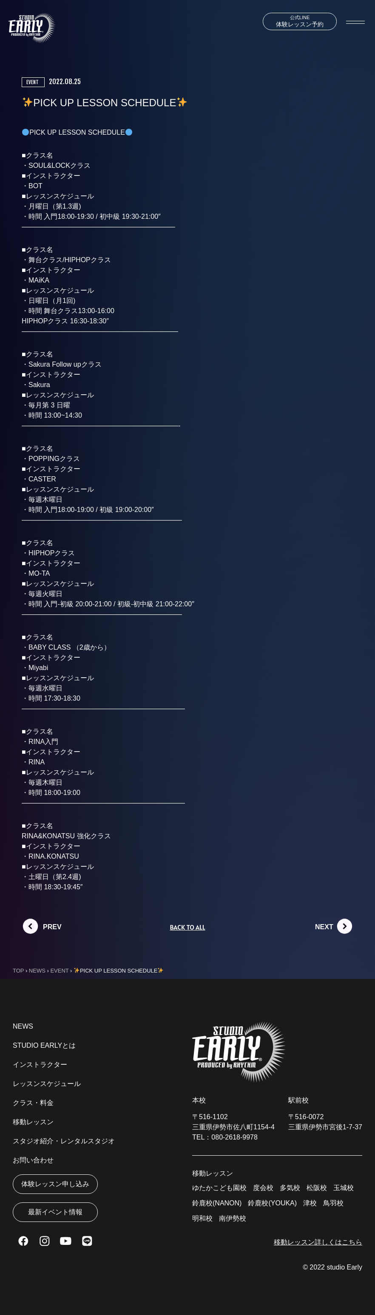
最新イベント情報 (55, 1212)
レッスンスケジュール (47, 1083)
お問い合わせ (33, 1160)
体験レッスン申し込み (55, 1184)
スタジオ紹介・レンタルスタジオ (64, 1141)
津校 (310, 1203)
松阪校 (317, 1187)
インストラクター (40, 1064)
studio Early (344, 1267)
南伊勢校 (232, 1218)
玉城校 (343, 1187)
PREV (52, 926)
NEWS (23, 1026)
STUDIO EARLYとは (44, 1045)
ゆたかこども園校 (219, 1187)
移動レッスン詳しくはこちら (318, 1242)
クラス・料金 (33, 1102)
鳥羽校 (333, 1203)
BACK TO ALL (187, 927)
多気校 (290, 1187)
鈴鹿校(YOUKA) (272, 1203)
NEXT (324, 926)
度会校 (263, 1187)
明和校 (202, 1218)
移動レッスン (33, 1122)
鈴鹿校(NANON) (216, 1203)
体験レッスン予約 (300, 21)
